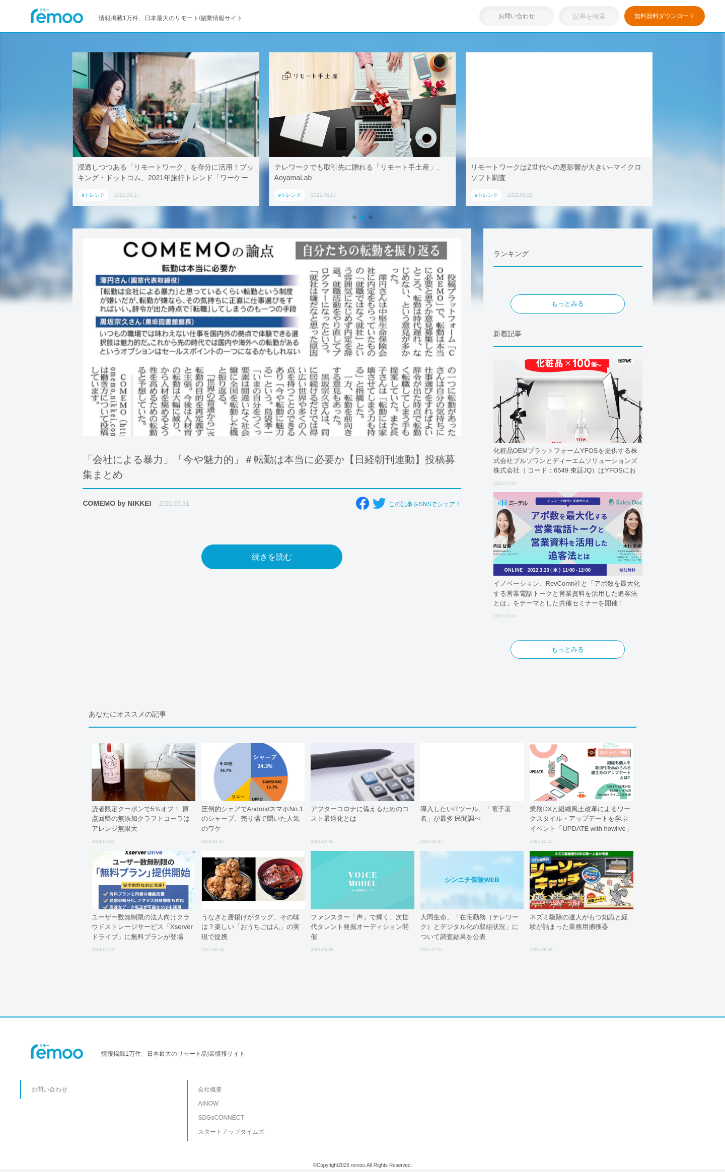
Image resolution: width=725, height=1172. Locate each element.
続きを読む (272, 557)
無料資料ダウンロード (664, 16)
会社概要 (210, 1089)
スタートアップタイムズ (231, 1131)
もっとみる (567, 303)
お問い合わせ (516, 16)
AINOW (208, 1103)
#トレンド (93, 195)
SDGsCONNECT (221, 1117)
